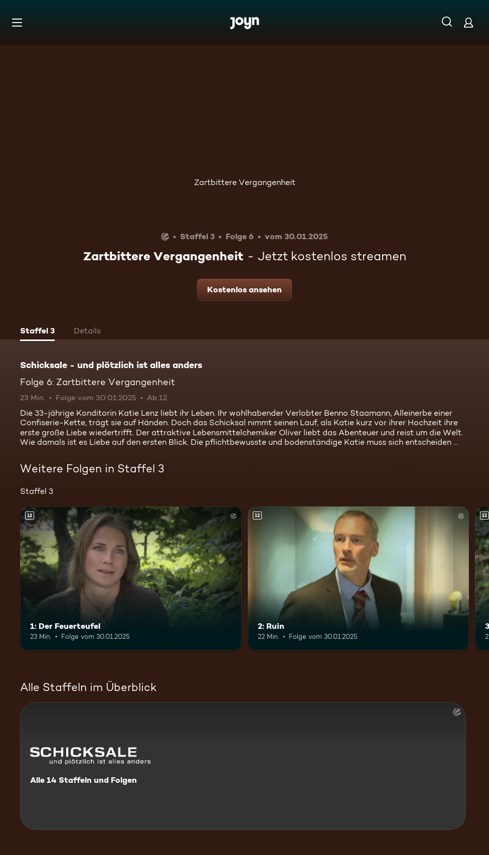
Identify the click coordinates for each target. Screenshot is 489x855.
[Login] (468, 22)
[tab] (37, 332)
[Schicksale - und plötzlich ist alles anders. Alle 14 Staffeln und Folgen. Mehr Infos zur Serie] (243, 766)
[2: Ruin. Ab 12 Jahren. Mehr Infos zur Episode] (358, 578)
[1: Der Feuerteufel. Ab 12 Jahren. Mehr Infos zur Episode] (131, 578)
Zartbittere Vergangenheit (244, 182)
